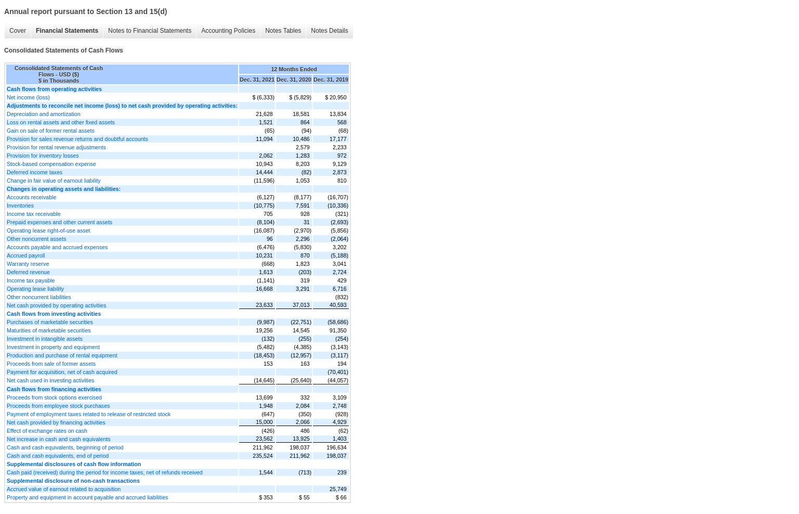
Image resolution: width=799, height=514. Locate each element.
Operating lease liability (35, 289)
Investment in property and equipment (53, 347)
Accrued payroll (26, 255)
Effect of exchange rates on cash (47, 431)
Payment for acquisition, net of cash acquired (62, 372)
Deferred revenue (28, 272)
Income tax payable (31, 280)
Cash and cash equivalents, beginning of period (65, 447)
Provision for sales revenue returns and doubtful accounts (77, 139)
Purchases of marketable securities (50, 322)
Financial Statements (67, 30)
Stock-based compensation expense (51, 164)
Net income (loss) (28, 97)
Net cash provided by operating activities (56, 305)
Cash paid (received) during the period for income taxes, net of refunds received (105, 472)
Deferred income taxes (34, 172)
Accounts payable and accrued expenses (57, 247)
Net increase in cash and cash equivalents (59, 439)
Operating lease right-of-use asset (48, 230)
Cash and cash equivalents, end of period (58, 456)
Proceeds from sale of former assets (51, 364)
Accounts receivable (31, 197)
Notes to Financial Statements (149, 30)
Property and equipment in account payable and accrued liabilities (87, 497)
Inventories (20, 205)
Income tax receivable (34, 214)
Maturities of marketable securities (49, 330)
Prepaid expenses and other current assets (59, 222)
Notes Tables (283, 30)
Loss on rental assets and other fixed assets (61, 122)
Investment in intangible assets (45, 339)
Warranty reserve (28, 264)
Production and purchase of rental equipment (62, 355)
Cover (17, 30)
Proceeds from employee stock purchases (58, 406)
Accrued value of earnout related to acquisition (64, 489)
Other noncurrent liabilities (39, 297)
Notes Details (329, 30)
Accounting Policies (228, 30)
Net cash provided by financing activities (56, 422)
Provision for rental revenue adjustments (56, 147)
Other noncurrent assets (36, 239)
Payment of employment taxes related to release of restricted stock (89, 414)
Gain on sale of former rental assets (51, 130)
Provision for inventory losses (43, 155)
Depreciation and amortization (44, 114)
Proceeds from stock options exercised (54, 397)
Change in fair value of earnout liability (54, 180)
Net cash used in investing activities (50, 380)
